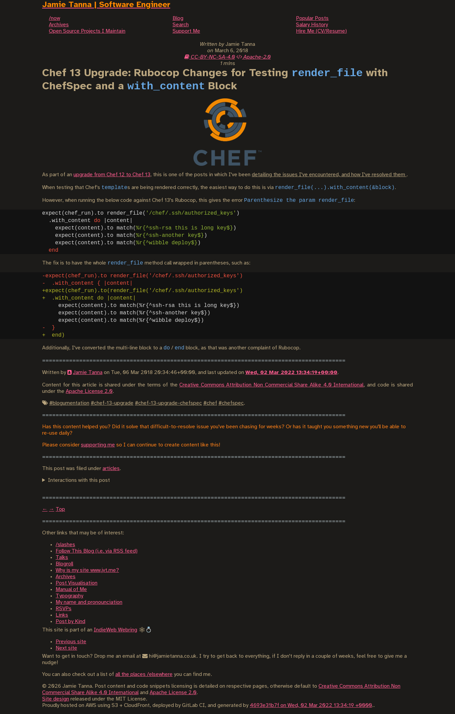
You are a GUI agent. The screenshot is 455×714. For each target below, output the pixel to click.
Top (60, 509)
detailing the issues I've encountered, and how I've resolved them (329, 175)
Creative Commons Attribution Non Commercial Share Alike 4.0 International (271, 385)
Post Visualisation (76, 583)
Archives (65, 577)
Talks (62, 557)
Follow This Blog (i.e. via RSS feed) (97, 551)
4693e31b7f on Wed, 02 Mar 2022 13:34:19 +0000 (311, 705)
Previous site (71, 642)
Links (62, 615)
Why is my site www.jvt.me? (87, 570)
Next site (66, 648)
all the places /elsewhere (144, 674)
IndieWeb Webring (115, 630)
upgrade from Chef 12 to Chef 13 (111, 175)
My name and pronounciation (89, 602)
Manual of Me (71, 589)
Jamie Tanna (87, 372)
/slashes (65, 545)
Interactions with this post (79, 480)
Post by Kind (70, 621)
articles (111, 468)
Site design (55, 699)
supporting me (98, 445)
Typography (69, 596)
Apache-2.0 (253, 57)
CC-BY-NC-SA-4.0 (209, 57)
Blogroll (64, 564)
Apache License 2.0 (89, 391)
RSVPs (63, 609)
